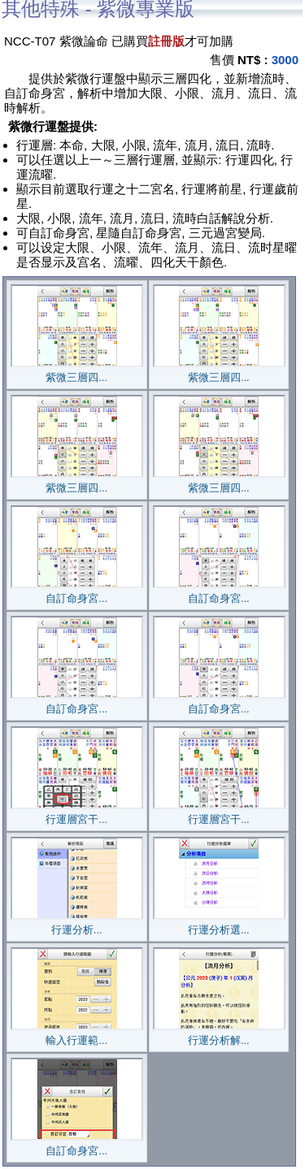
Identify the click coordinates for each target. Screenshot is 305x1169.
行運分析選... (219, 924)
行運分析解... (219, 1035)
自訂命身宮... (77, 593)
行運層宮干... (77, 814)
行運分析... (77, 924)
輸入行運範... (77, 1035)
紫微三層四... (77, 372)
